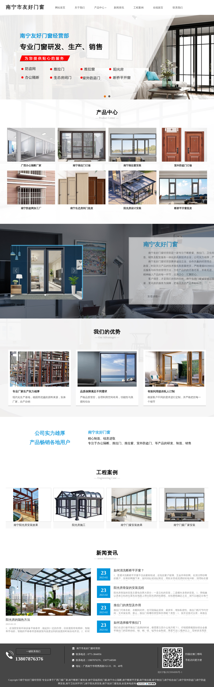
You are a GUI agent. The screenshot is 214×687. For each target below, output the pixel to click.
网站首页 (60, 7)
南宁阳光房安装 (93, 683)
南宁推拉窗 (145, 680)
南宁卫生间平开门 (75, 683)
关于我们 (80, 7)
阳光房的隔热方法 (18, 619)
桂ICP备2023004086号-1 (170, 672)
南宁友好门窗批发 (111, 683)
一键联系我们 (33, 651)
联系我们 (178, 7)
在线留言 (158, 7)
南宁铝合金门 (171, 680)
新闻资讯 (119, 7)
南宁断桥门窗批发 (78, 680)
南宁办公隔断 (115, 680)
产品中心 (99, 7)
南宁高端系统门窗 (97, 680)
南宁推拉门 (158, 680)
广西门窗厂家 (61, 680)
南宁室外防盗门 (187, 680)
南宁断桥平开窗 (130, 680)
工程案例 (138, 7)
